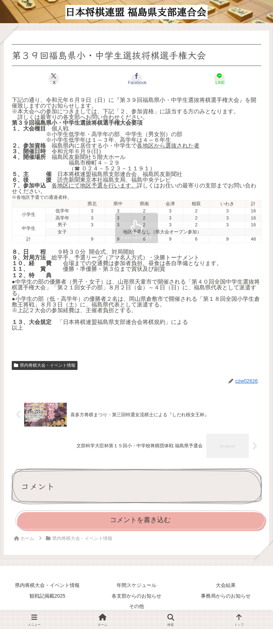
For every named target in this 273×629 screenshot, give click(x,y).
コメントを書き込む (140, 520)
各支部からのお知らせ (136, 596)
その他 (136, 606)
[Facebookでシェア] (136, 79)
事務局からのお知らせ (226, 596)
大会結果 (226, 585)
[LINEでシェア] (219, 79)
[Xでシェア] (53, 79)
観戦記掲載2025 (47, 596)
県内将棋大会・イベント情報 (44, 365)
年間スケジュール (136, 585)
